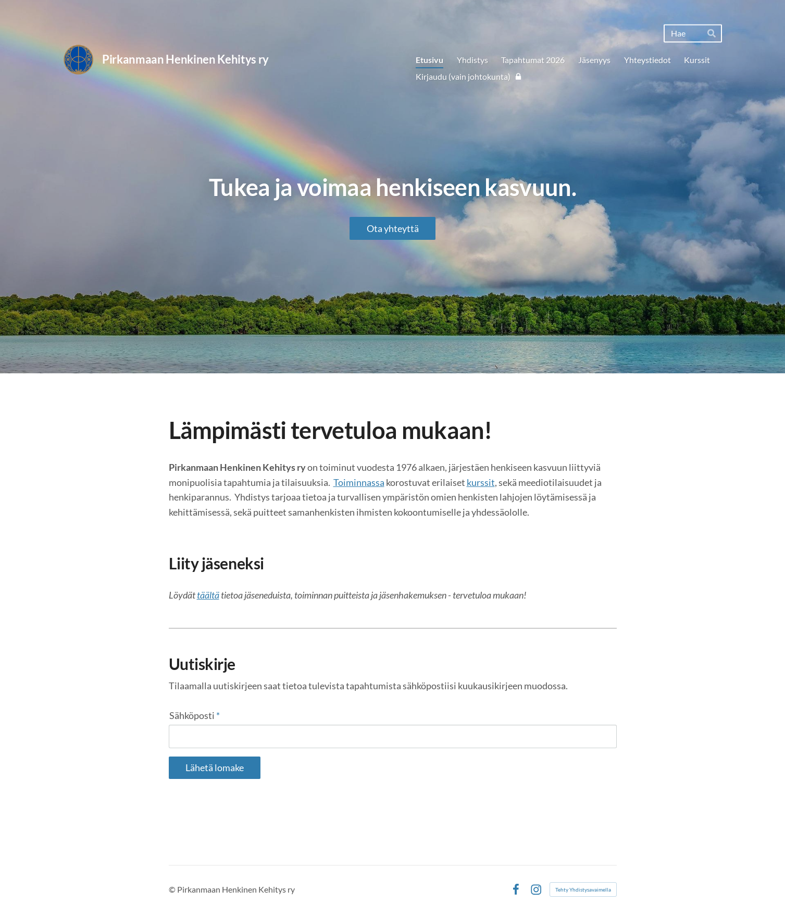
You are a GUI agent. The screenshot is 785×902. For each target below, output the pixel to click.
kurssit (481, 482)
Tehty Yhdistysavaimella (583, 872)
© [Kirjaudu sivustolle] (173, 872)
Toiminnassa (358, 482)
